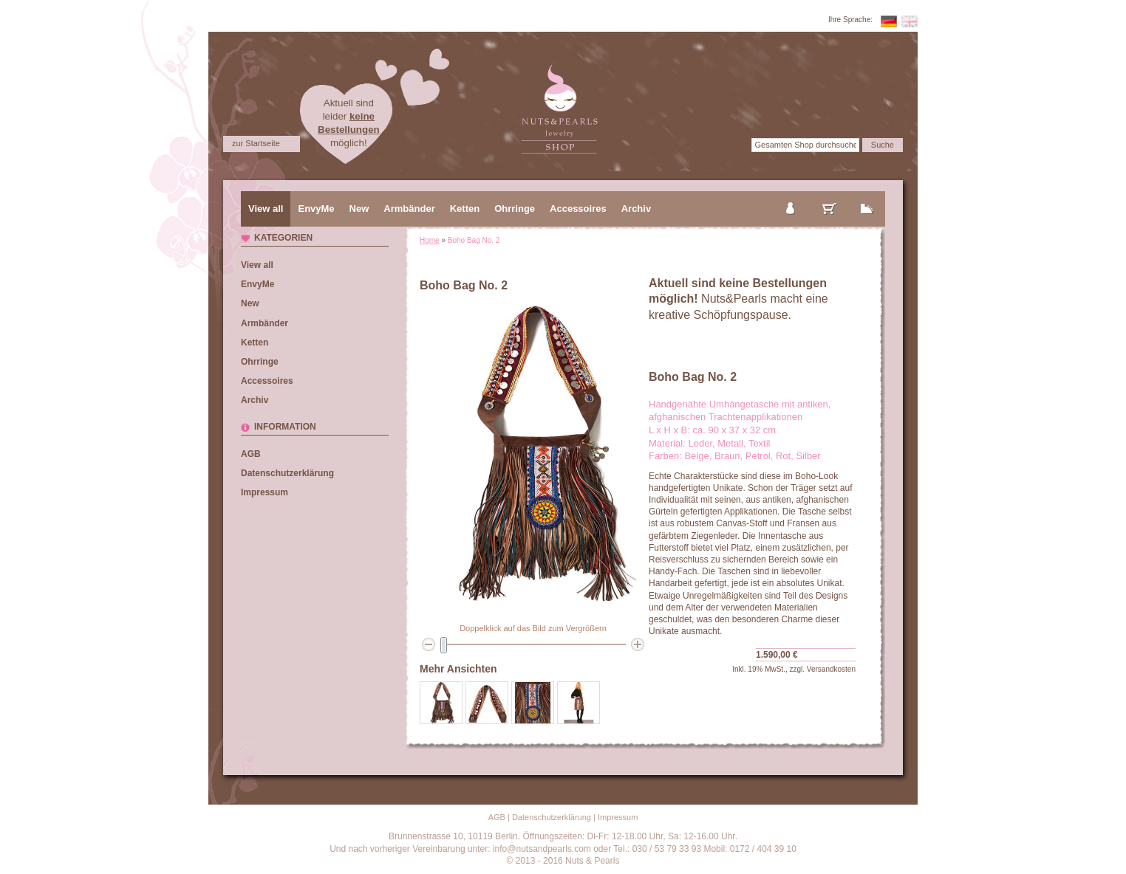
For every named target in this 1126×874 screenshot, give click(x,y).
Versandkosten (831, 669)
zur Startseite (256, 143)
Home (430, 240)
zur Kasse (867, 196)
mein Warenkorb (829, 196)
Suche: (735, 145)
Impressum (264, 492)
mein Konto (791, 196)
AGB (251, 454)
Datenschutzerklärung (287, 473)
